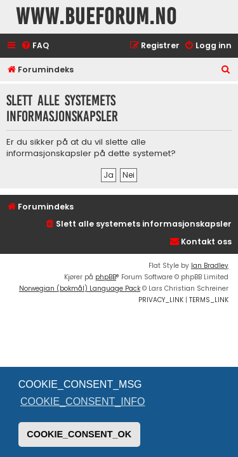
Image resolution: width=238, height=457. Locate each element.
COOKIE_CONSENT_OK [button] (79, 434)
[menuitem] (35, 46)
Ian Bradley (209, 265)
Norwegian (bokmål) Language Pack (79, 288)
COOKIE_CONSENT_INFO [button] (82, 401)
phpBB (105, 277)
